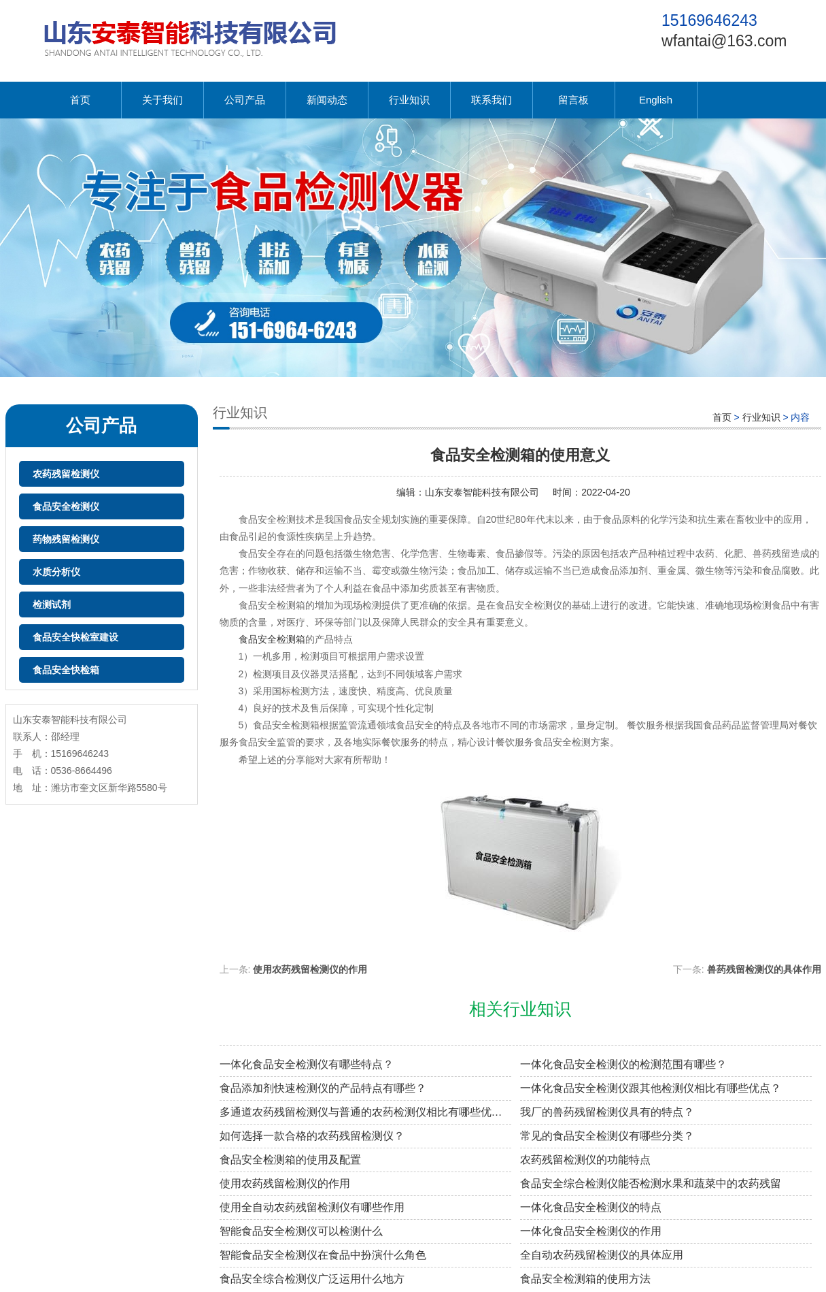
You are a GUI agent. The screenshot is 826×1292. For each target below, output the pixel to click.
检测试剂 (52, 604)
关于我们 (162, 100)
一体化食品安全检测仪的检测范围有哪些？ (623, 1064)
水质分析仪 (56, 571)
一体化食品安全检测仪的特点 (590, 1207)
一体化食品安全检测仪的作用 (590, 1231)
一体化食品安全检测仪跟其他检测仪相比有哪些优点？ (650, 1088)
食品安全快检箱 (66, 669)
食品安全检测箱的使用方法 (585, 1279)
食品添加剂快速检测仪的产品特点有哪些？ (323, 1088)
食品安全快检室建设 (75, 637)
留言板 (573, 100)
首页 (80, 100)
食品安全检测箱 (272, 639)
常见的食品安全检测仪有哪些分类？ (607, 1136)
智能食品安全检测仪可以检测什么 (301, 1231)
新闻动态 (327, 100)
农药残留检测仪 (66, 473)
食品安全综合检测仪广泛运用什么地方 (312, 1279)
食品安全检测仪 (66, 506)
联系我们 (491, 100)
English (655, 100)
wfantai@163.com (724, 41)
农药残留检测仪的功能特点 (585, 1159)
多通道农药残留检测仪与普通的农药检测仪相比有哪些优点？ (365, 1112)
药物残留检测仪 (66, 539)
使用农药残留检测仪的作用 (310, 969)
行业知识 (409, 100)
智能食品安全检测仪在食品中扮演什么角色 (323, 1255)
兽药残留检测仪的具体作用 (764, 969)
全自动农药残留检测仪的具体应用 (601, 1255)
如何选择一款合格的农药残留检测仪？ (312, 1136)
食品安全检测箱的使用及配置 (290, 1159)
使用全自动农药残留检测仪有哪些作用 (312, 1207)
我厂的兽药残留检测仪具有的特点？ (607, 1112)
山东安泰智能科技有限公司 (482, 492)
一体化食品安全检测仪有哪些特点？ (307, 1064)
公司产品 (244, 100)
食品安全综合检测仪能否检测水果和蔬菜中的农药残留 (650, 1183)
